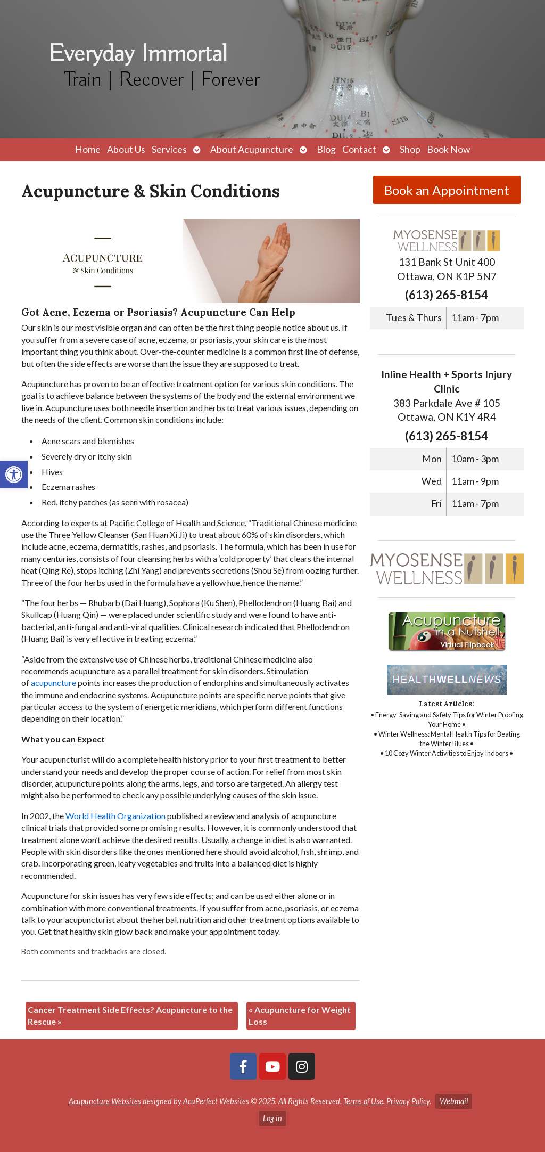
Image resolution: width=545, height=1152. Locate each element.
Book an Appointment (446, 190)
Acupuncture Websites (105, 1101)
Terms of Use (363, 1101)
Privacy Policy (408, 1101)
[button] (14, 474)
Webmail (454, 1101)
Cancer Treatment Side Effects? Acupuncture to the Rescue (130, 1015)
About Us (126, 149)
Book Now (448, 149)
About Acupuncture (251, 149)
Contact (359, 149)
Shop (410, 149)
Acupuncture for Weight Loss (300, 1015)
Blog (326, 149)
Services (169, 149)
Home (88, 149)
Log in (272, 1118)
